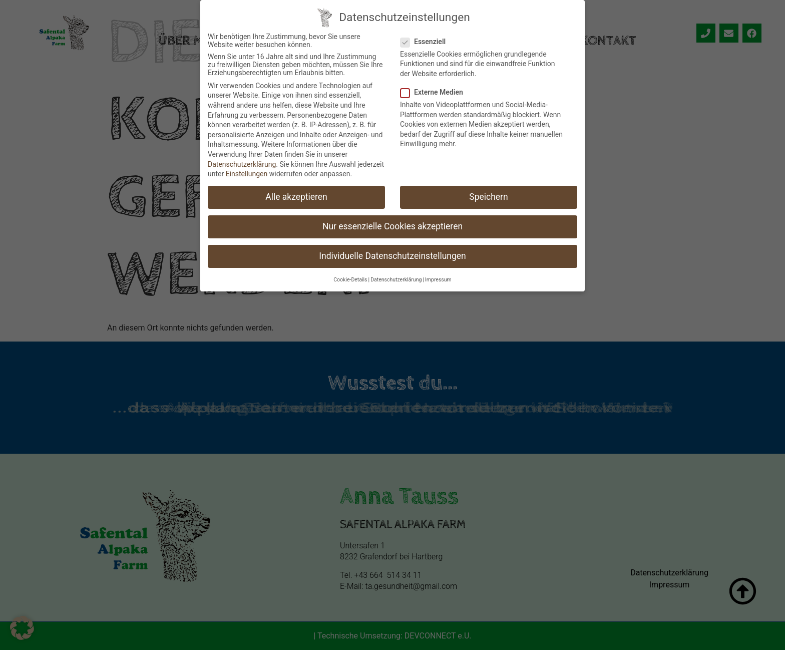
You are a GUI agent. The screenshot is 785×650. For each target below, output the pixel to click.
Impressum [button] (438, 276)
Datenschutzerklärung (242, 161)
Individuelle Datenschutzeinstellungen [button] (392, 253)
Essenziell (426, 39)
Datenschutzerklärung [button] (396, 276)
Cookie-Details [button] (350, 276)
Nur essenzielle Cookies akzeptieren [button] (392, 223)
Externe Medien (435, 89)
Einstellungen (247, 171)
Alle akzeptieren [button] (296, 194)
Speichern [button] (488, 194)
